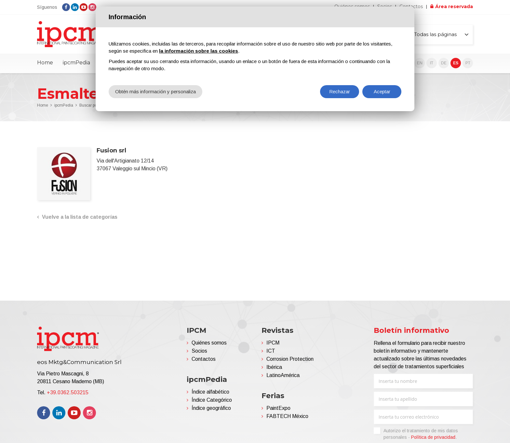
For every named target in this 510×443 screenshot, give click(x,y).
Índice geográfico (211, 408)
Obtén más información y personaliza (155, 91)
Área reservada (454, 6)
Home (45, 62)
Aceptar (382, 91)
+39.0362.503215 (67, 392)
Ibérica (274, 367)
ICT (270, 351)
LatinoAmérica (283, 375)
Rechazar (339, 91)
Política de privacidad (433, 437)
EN (420, 63)
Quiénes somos (209, 342)
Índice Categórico (212, 400)
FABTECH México (287, 416)
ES (455, 63)
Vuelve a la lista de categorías (79, 217)
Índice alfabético (210, 392)
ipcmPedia (76, 62)
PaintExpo (278, 408)
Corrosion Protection (290, 359)
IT (431, 63)
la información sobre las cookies (198, 51)
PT (467, 63)
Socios (199, 351)
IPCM (272, 342)
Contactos (204, 359)
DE (444, 63)
